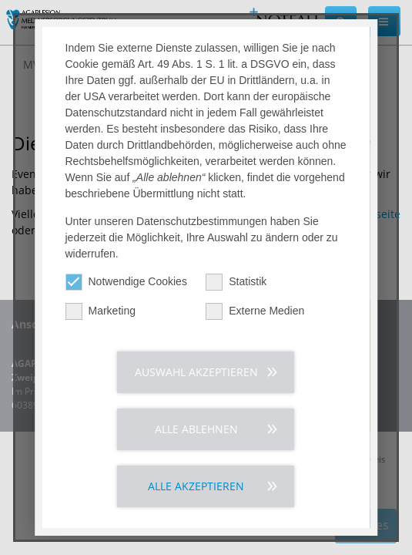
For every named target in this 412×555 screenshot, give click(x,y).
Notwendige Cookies (126, 282)
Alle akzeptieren (197, 486)
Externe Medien (255, 311)
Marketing (100, 311)
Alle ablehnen (196, 429)
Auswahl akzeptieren (196, 372)
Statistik (236, 282)
